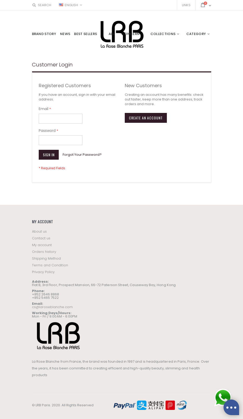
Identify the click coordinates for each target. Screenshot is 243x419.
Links (186, 5)
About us (39, 231)
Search (41, 5)
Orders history (44, 251)
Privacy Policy (43, 271)
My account (42, 244)
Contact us (41, 238)
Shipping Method (46, 258)
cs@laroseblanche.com (52, 307)
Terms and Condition (50, 265)
